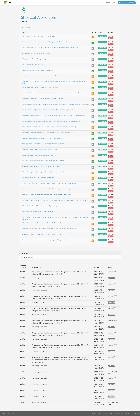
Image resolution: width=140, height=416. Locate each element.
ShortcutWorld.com (38, 17)
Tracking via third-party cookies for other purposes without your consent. (45, 76)
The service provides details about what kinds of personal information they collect (47, 42)
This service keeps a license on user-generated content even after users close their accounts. (51, 93)
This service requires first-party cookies (34, 64)
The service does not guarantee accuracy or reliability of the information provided (47, 110)
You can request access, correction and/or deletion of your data (42, 234)
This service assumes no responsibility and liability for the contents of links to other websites (51, 121)
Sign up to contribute (126, 3)
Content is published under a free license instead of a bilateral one (42, 138)
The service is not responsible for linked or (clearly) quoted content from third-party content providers (54, 200)
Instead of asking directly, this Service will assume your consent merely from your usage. (49, 126)
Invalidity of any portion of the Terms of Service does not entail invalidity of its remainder (50, 183)
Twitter (9, 413)
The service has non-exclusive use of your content (37, 70)
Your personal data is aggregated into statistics (36, 53)
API (14, 413)
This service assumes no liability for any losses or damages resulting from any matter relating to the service (55, 104)
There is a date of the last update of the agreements (38, 211)
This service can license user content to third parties (38, 177)
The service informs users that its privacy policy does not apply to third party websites (49, 189)
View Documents (26, 27)
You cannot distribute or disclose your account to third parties (41, 166)
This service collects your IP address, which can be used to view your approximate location (50, 47)
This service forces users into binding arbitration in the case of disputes (44, 223)
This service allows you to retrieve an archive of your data (40, 87)
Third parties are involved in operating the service (37, 59)
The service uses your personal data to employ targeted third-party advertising (46, 240)
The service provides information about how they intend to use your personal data (47, 132)
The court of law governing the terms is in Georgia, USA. (39, 149)
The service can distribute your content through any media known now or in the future (49, 228)
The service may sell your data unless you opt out (37, 155)
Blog (105, 413)
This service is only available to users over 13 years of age (40, 206)
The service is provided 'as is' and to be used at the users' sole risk (42, 98)
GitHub (3, 413)
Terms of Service (119, 413)
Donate (110, 413)
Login (115, 2)
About (108, 2)
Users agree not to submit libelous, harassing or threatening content (43, 143)
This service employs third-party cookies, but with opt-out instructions (44, 172)
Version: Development (132, 413)
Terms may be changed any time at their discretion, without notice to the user (46, 194)
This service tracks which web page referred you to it (38, 36)
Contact (100, 413)
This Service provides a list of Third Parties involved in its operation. (43, 160)
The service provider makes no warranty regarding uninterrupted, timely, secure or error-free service (53, 115)
